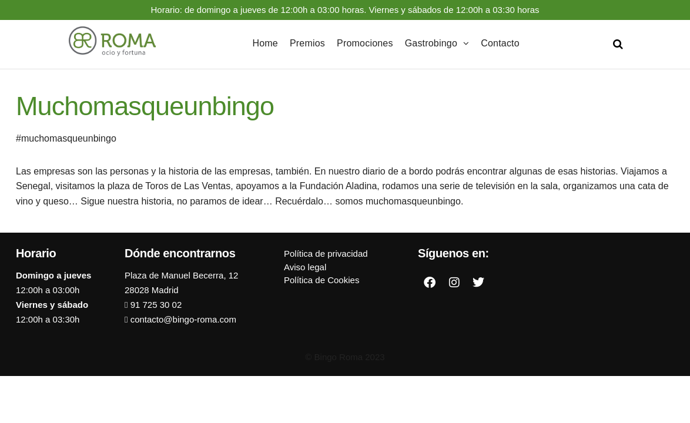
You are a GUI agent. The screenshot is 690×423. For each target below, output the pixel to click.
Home (264, 43)
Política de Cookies (321, 280)
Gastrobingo (431, 43)
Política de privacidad (326, 253)
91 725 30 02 (155, 305)
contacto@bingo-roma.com (182, 319)
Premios (307, 43)
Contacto (500, 43)
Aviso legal (305, 267)
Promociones (365, 43)
